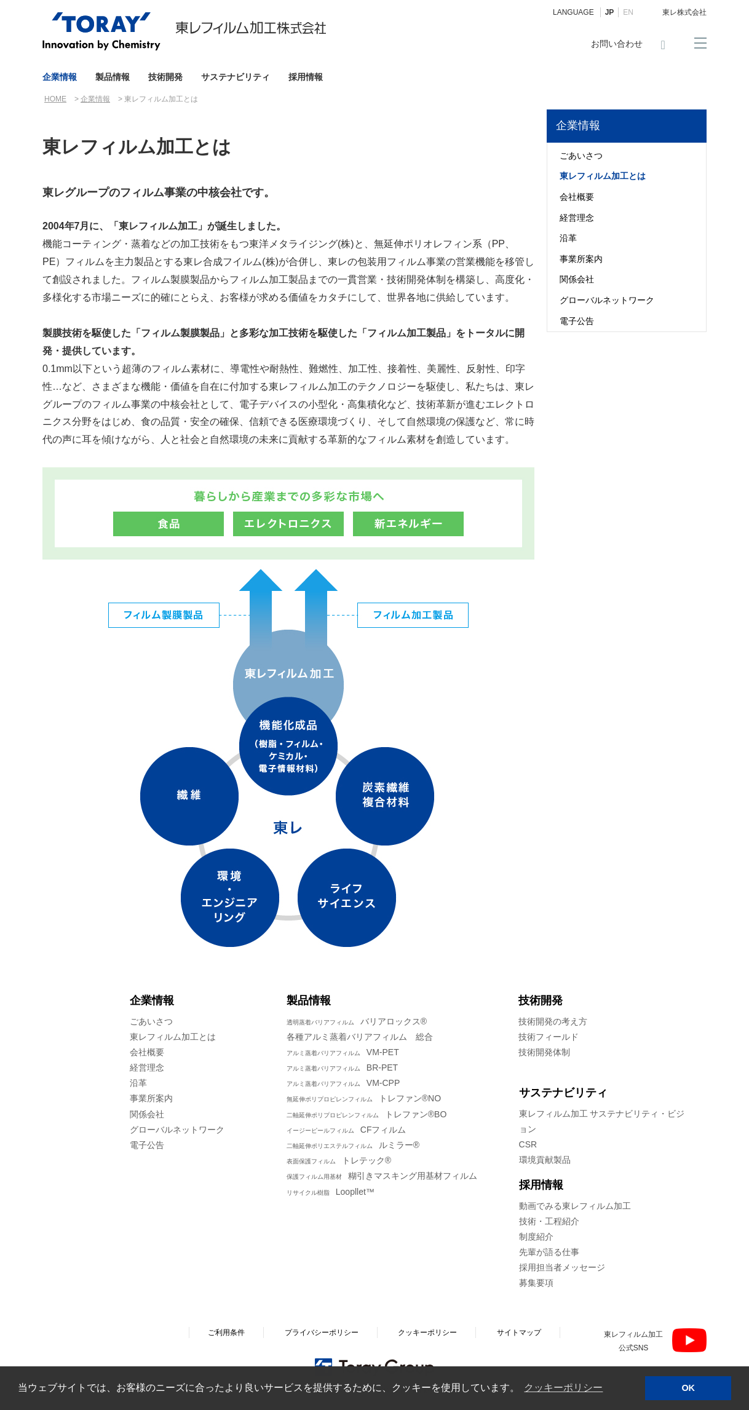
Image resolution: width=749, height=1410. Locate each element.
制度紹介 (536, 1237)
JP (609, 12)
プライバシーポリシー (322, 1332)
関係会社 (577, 279)
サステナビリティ (235, 77)
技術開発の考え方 (552, 1021)
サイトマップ (519, 1332)
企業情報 (59, 77)
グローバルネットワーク (607, 300)
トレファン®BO (367, 1114)
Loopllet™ (330, 1192)
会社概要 (577, 197)
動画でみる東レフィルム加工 (575, 1206)
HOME (55, 99)
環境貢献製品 (545, 1160)
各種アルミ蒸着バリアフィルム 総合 (360, 1037)
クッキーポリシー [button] (563, 1387)
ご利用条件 (226, 1332)
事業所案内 (581, 259)
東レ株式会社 (684, 12)
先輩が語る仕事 (549, 1252)
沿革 (568, 238)
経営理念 (577, 218)
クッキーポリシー (427, 1332)
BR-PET (342, 1067)
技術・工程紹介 (549, 1221)
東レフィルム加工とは (603, 176)
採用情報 (305, 77)
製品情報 (112, 77)
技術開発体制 (544, 1052)
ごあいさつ (581, 155)
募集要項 (536, 1283)
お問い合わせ (617, 44)
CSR (528, 1144)
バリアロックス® (357, 1021)
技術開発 (165, 77)
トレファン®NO (364, 1098)
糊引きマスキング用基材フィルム (382, 1176)
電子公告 (577, 321)
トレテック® (339, 1160)
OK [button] (688, 1388)
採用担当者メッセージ (562, 1267)
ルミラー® (353, 1145)
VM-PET (343, 1052)
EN (628, 12)
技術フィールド (548, 1037)
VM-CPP (343, 1083)
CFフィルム (346, 1130)
